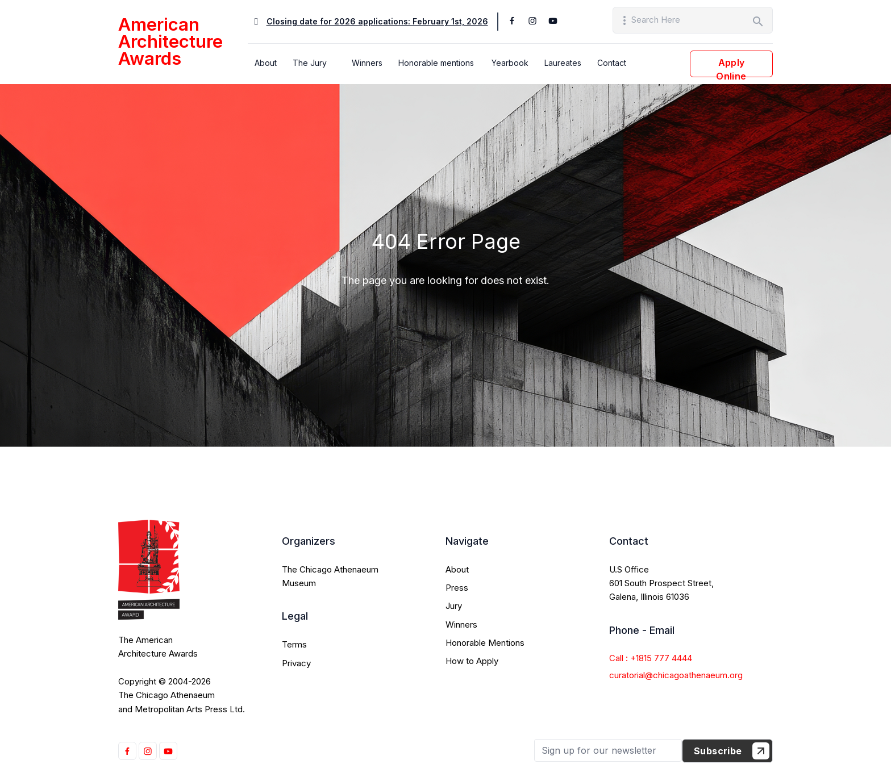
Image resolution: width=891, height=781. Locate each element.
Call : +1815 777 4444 (650, 658)
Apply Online (731, 67)
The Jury (310, 63)
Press (457, 587)
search (758, 21)
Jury (454, 605)
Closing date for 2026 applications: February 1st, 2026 (377, 21)
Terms (294, 644)
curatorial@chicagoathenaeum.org (676, 675)
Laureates (562, 63)
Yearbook (510, 63)
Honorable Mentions (485, 642)
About (266, 63)
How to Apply (472, 660)
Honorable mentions (436, 63)
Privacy (296, 663)
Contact (611, 63)
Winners (367, 63)
